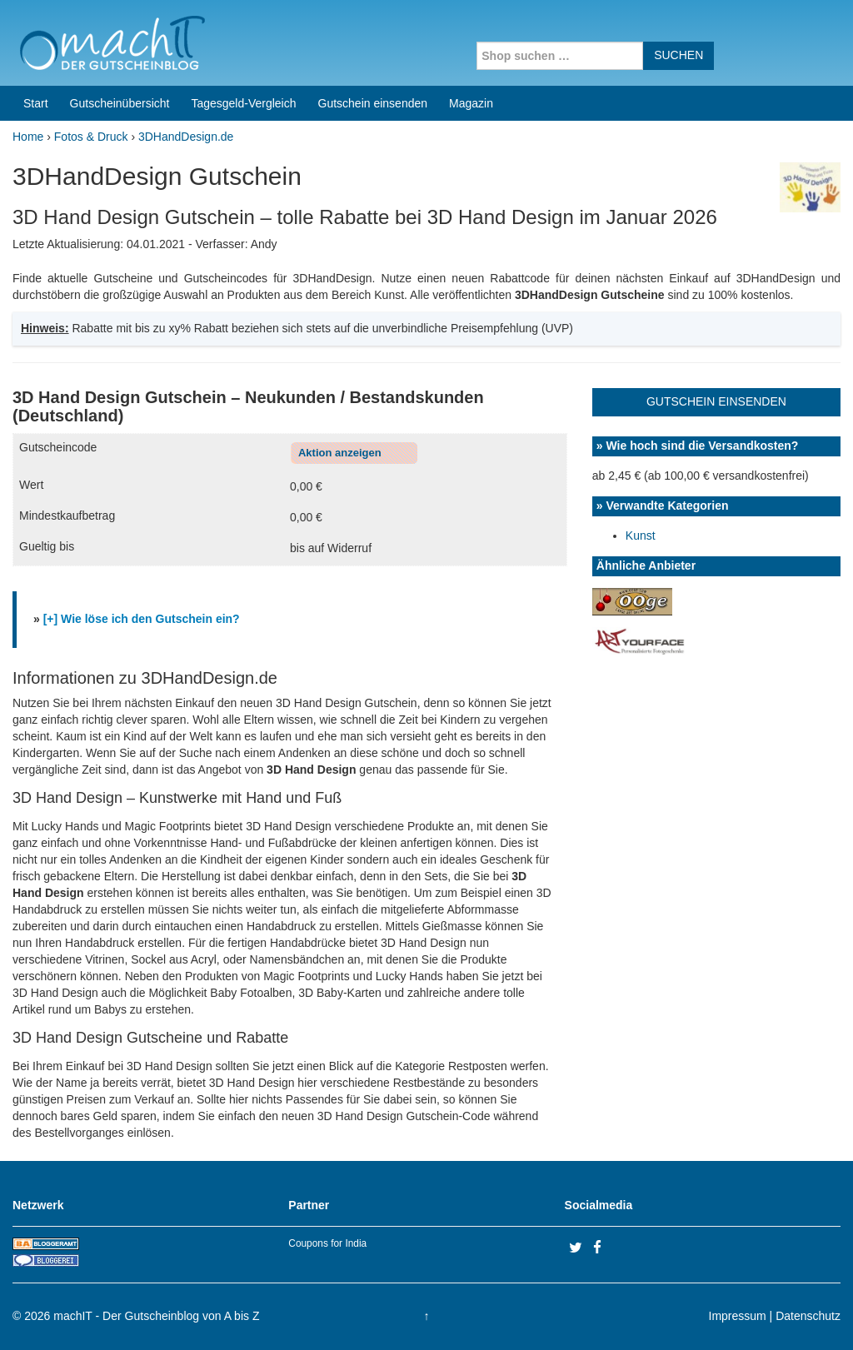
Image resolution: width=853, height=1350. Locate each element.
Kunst (641, 535)
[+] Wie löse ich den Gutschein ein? (141, 618)
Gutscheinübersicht (120, 103)
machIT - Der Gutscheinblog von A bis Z (156, 1316)
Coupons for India (327, 1243)
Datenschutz (808, 1316)
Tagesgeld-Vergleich (243, 103)
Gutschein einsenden (373, 103)
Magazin (471, 103)
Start (35, 103)
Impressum (737, 1316)
